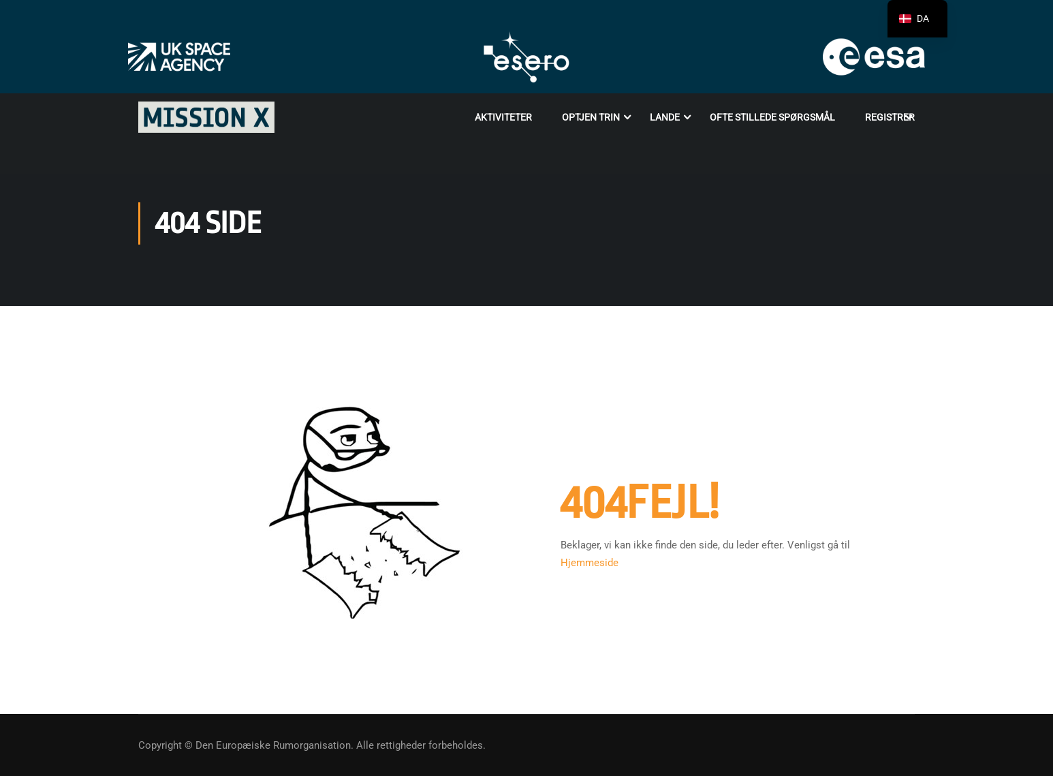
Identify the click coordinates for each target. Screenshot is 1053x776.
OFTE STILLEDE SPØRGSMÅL (772, 117)
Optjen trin (591, 117)
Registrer (890, 117)
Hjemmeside (589, 563)
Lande (665, 117)
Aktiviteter (503, 117)
